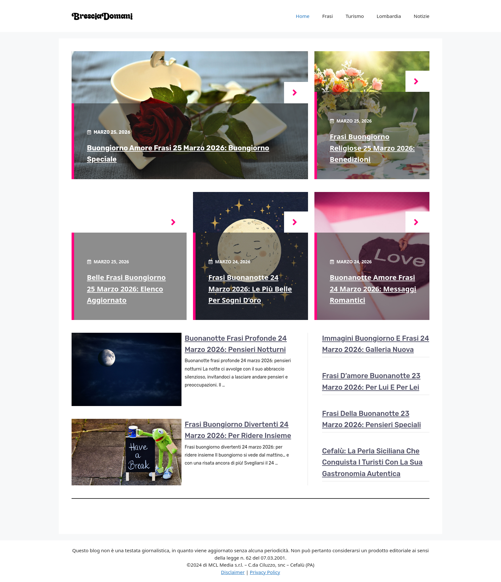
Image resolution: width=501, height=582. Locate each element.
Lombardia (389, 16)
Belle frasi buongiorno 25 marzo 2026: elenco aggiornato (126, 288)
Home (303, 16)
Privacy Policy (265, 572)
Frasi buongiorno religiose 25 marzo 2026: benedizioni (372, 147)
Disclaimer (233, 572)
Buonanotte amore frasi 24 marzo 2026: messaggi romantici (373, 288)
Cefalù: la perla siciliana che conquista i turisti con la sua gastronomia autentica (372, 462)
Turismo (355, 16)
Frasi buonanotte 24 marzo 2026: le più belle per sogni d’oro (250, 288)
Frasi (327, 16)
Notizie (421, 16)
